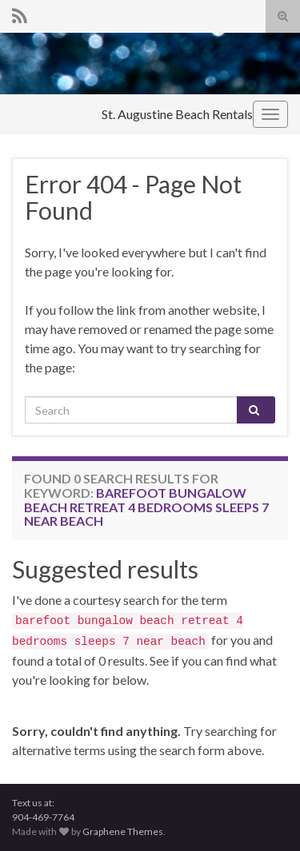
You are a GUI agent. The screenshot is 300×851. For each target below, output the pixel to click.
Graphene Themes (122, 831)
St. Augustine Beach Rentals (177, 113)
